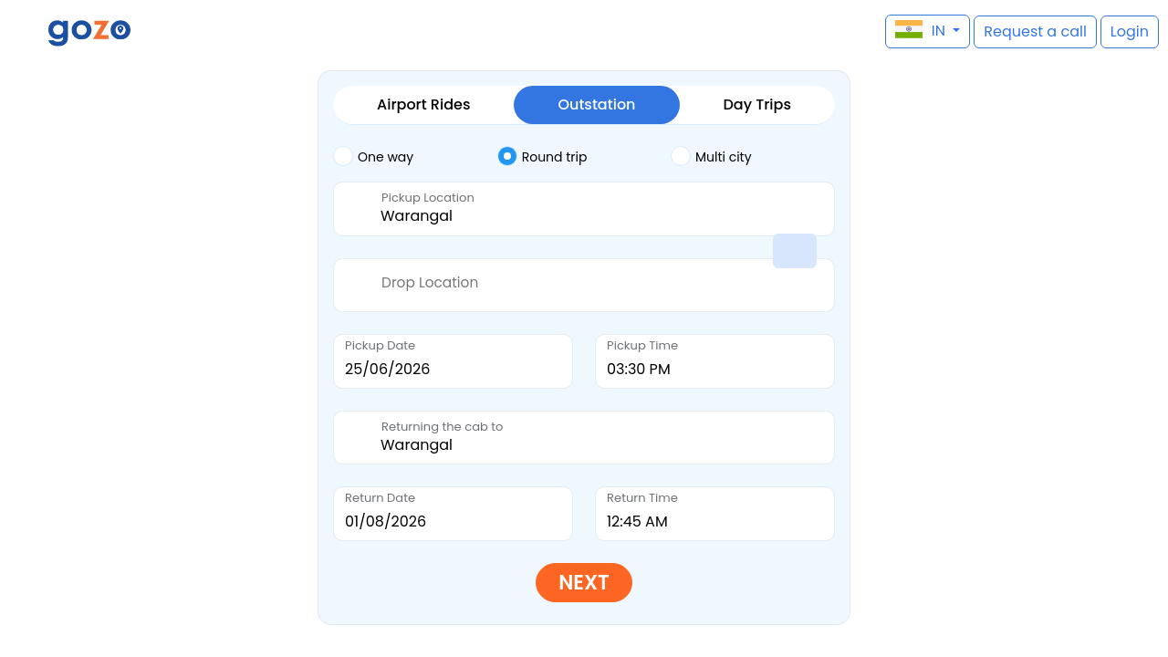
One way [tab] (373, 155)
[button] (23, 31)
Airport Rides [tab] (423, 104)
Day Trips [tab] (757, 104)
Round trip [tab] (542, 155)
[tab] (415, 157)
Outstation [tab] (596, 104)
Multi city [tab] (711, 155)
